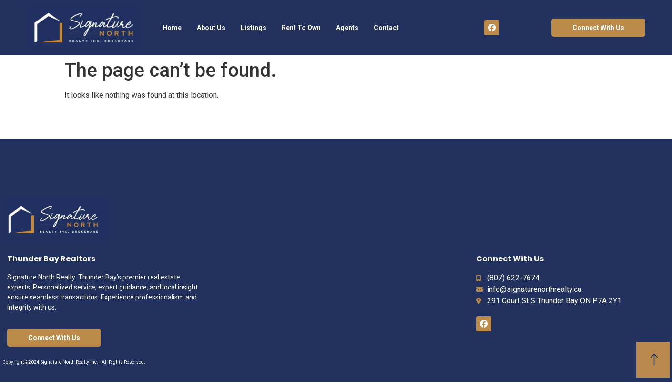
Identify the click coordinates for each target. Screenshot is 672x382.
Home (172, 27)
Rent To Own (301, 27)
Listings (253, 27)
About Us (211, 27)
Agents (347, 27)
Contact (386, 27)
